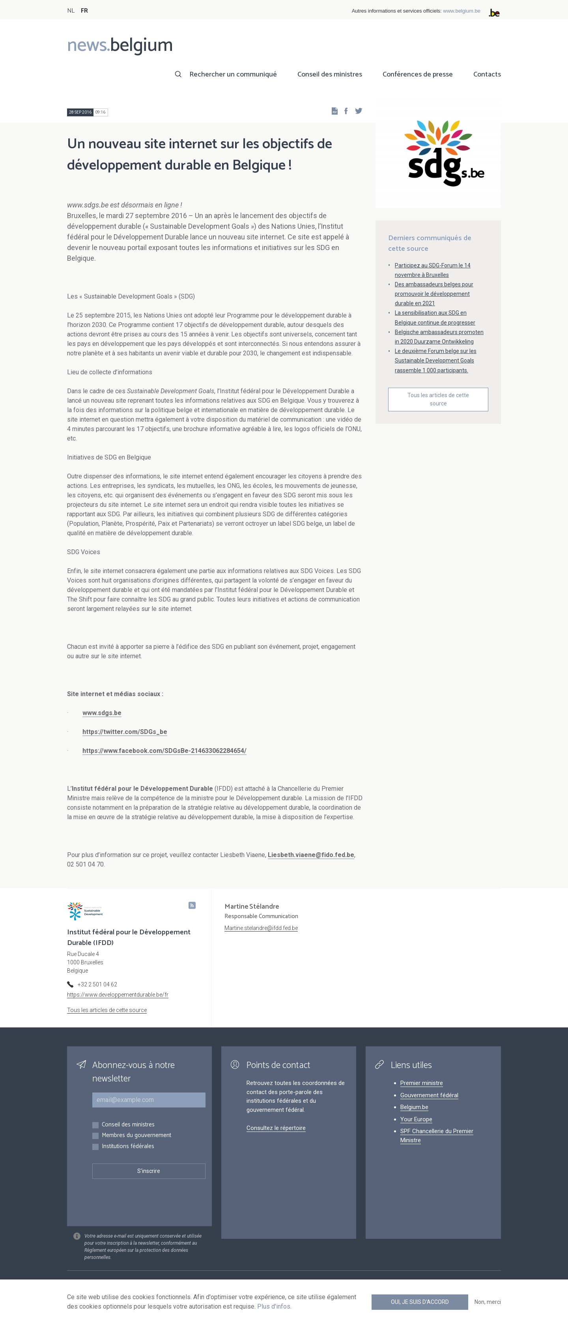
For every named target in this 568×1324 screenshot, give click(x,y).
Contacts (487, 74)
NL (71, 11)
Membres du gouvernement (136, 1135)
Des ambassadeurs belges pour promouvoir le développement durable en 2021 (434, 293)
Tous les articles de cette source (438, 399)
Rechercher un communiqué (233, 74)
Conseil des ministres (329, 74)
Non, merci (488, 1302)
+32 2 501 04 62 (97, 984)
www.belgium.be (461, 11)
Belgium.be (414, 1107)
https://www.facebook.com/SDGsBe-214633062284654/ (164, 750)
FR (84, 11)
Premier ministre (421, 1083)
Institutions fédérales (128, 1146)
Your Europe (416, 1119)
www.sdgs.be (101, 713)
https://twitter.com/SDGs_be (124, 732)
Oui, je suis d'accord (420, 1302)
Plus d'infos (273, 1306)
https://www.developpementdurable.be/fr (117, 995)
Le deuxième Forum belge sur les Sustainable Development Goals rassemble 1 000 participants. (435, 360)
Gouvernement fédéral (429, 1095)
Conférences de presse (418, 74)
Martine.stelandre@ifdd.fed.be (261, 928)
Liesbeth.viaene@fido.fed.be (311, 855)
